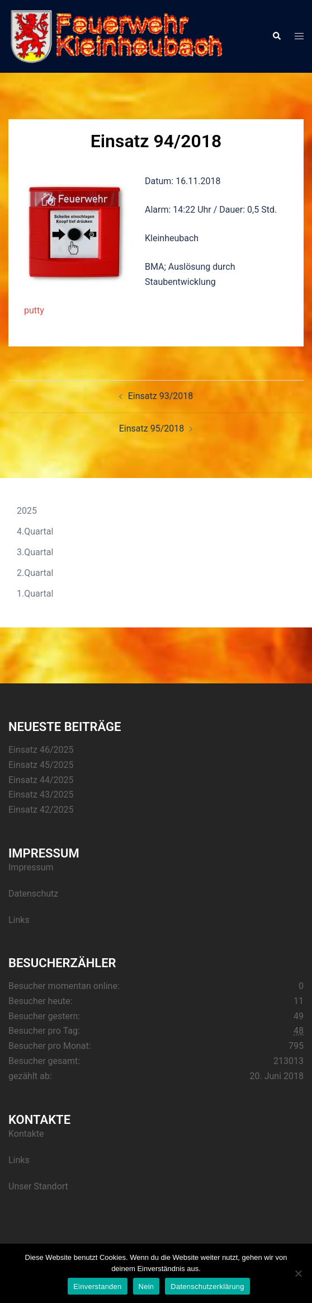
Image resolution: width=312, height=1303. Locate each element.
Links (19, 920)
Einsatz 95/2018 (151, 428)
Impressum (31, 867)
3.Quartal (35, 552)
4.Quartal (35, 531)
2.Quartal (35, 573)
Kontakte (26, 1133)
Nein (146, 1286)
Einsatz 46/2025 (40, 749)
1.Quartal (35, 593)
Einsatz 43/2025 (40, 794)
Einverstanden (97, 1286)
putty (34, 310)
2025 (27, 510)
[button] (276, 36)
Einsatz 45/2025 (40, 765)
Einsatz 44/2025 (40, 780)
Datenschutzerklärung (207, 1286)
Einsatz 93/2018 (160, 396)
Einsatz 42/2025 (40, 809)
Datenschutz (33, 893)
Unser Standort (38, 1186)
